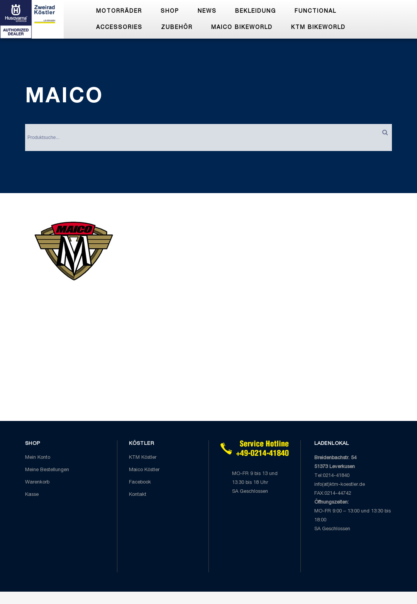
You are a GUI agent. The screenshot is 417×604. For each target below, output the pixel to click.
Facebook (140, 482)
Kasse (32, 494)
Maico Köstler (144, 470)
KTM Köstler (142, 457)
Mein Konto (37, 457)
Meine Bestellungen (47, 470)
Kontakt (137, 494)
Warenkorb (37, 482)
